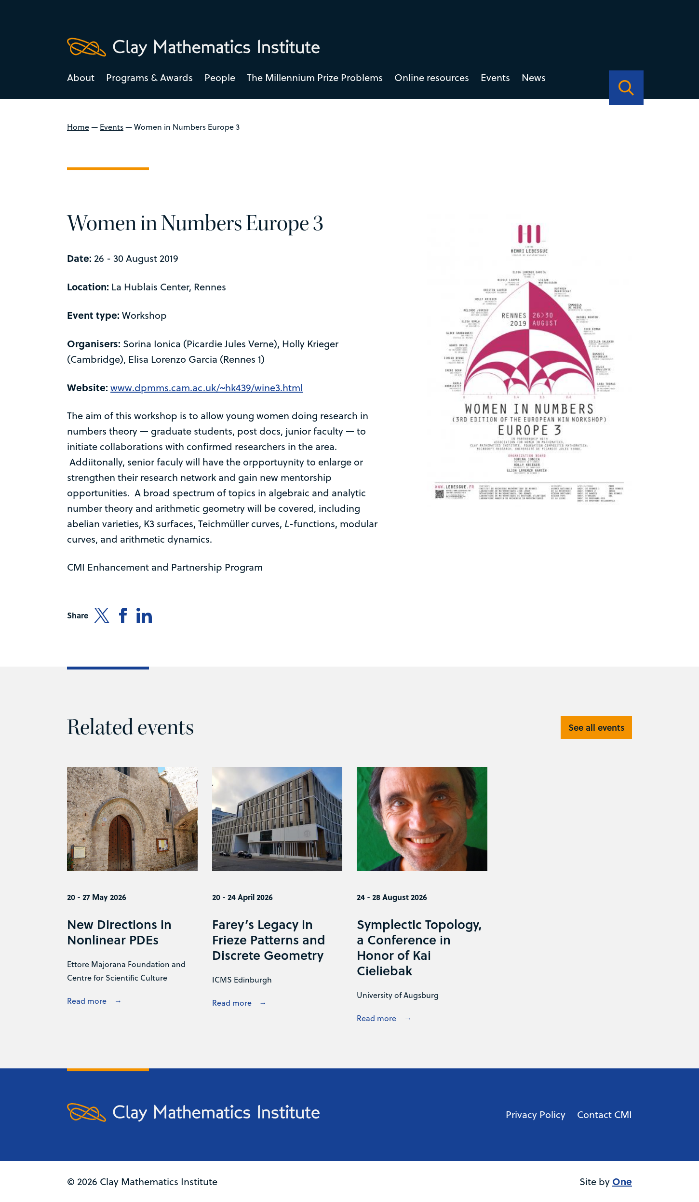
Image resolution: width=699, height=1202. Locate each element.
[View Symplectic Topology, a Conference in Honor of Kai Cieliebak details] (422, 896)
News (534, 77)
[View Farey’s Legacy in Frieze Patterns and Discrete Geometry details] (277, 896)
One (622, 1181)
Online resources (431, 77)
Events (495, 77)
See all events (596, 727)
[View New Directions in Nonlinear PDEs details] (132, 896)
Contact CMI (604, 1114)
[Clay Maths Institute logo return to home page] (193, 47)
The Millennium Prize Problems (315, 77)
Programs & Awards (149, 77)
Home (78, 127)
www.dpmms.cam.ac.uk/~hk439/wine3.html (206, 388)
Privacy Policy (535, 1114)
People (219, 77)
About (80, 77)
